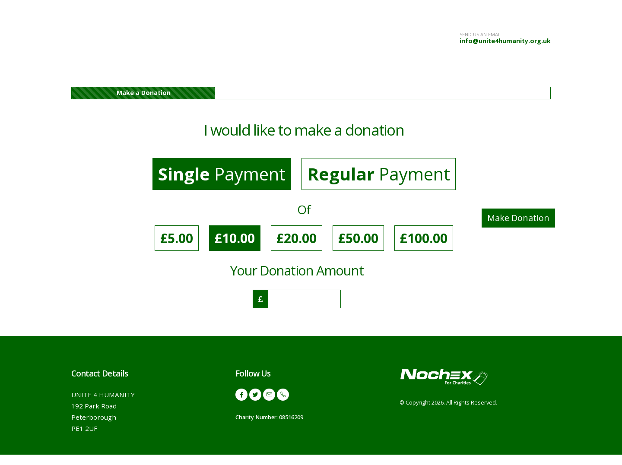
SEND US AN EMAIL (481, 34)
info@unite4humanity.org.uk (505, 41)
